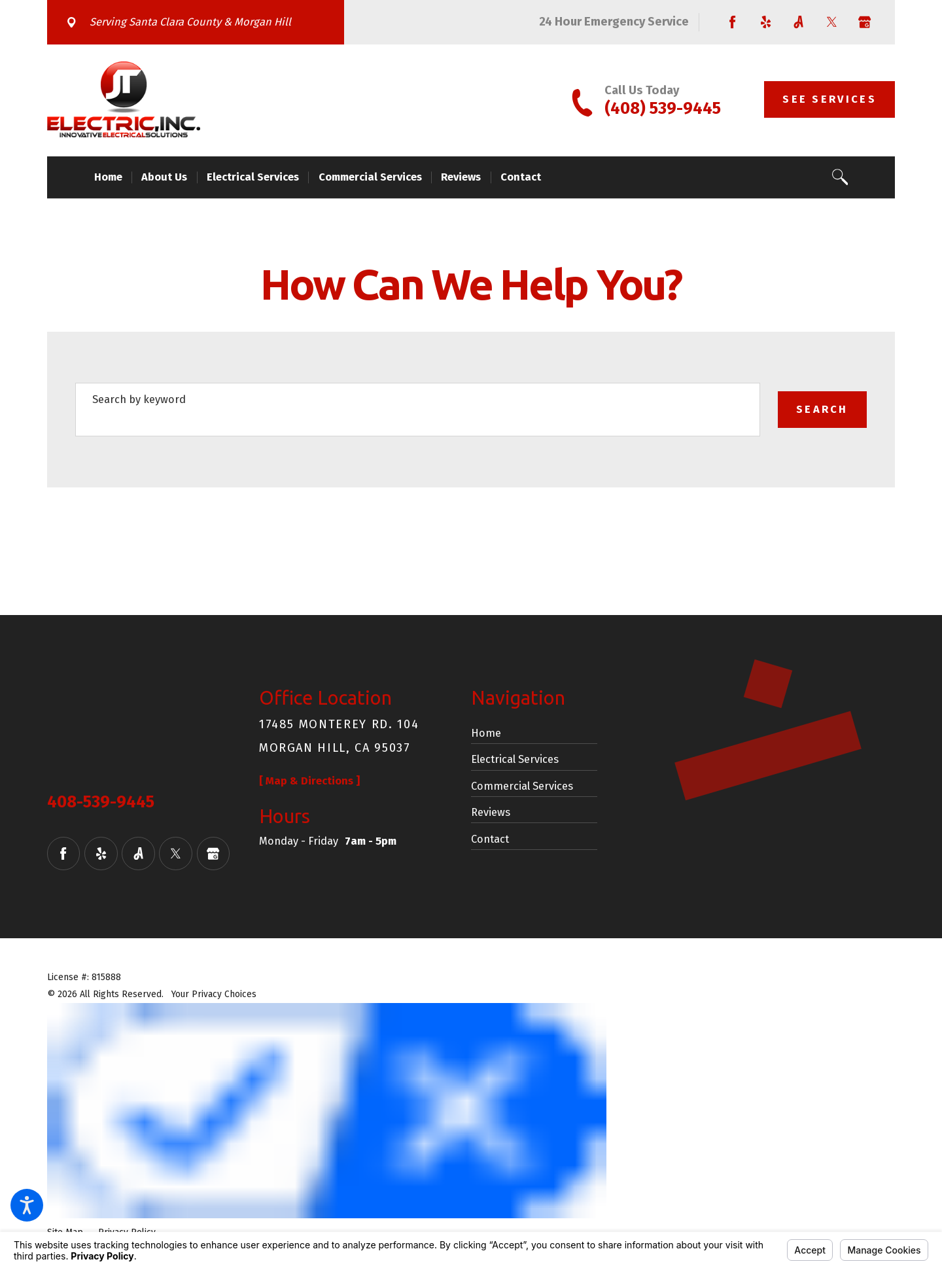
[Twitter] (832, 22)
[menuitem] (112, 177)
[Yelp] (766, 22)
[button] (26, 1205)
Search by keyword (139, 399)
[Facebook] (733, 22)
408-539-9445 (100, 802)
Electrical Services (515, 759)
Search (822, 409)
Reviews (490, 812)
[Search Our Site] (840, 177)
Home (486, 733)
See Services (829, 99)
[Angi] (799, 22)
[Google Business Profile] (862, 22)
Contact (490, 839)
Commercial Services (522, 786)
